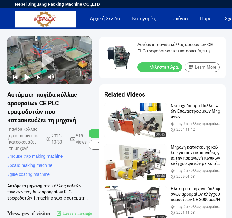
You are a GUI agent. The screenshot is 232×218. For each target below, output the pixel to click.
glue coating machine (30, 174)
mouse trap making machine (36, 156)
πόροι (206, 18)
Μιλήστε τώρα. (160, 67)
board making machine (31, 165)
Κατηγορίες (144, 18)
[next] (39, 76)
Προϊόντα (178, 18)
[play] (49, 60)
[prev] (15, 76)
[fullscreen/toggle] (84, 76)
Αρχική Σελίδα (105, 18)
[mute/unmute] (51, 76)
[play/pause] (27, 76)
